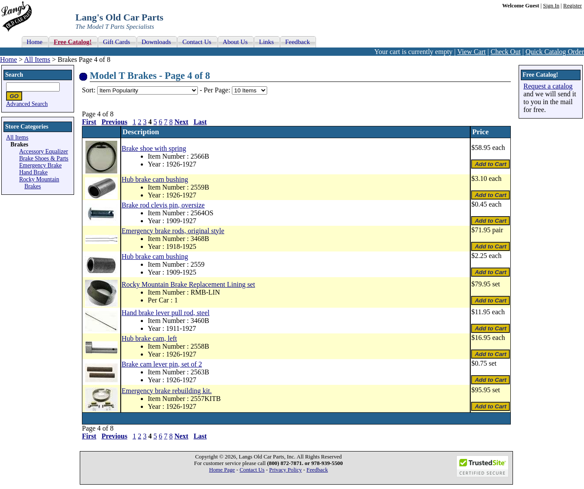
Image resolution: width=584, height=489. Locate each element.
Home (8, 59)
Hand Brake (33, 172)
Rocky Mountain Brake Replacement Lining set (188, 284)
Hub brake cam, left (149, 338)
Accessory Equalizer (43, 151)
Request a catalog (548, 86)
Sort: (88, 90)
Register (572, 6)
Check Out (506, 51)
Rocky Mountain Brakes (39, 183)
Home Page (222, 470)
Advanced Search (27, 104)
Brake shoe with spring (154, 148)
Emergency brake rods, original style (173, 230)
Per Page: (218, 90)
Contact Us (252, 470)
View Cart (471, 51)
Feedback (317, 470)
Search (14, 74)
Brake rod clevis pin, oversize (163, 205)
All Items (37, 59)
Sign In (551, 6)
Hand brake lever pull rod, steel (166, 312)
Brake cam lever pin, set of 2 (162, 364)
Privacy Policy (285, 470)
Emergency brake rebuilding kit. (167, 390)
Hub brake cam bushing (155, 179)
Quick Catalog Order (555, 51)
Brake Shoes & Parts (43, 158)
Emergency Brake (40, 165)
